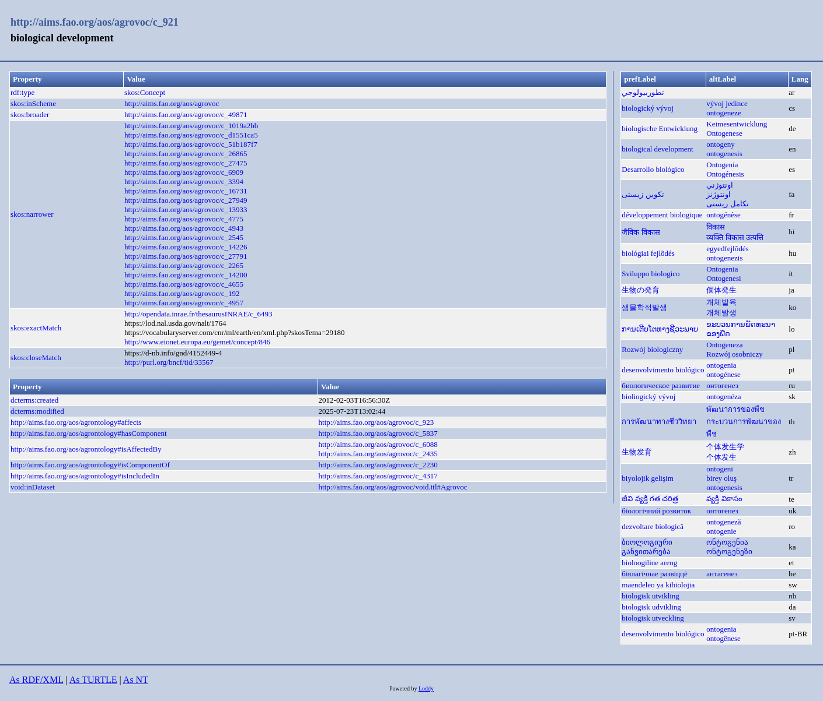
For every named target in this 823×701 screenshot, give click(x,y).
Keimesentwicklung (736, 123)
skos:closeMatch (36, 357)
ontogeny (720, 144)
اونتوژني (719, 185)
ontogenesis (724, 153)
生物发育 (637, 452)
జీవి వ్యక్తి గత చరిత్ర (650, 498)
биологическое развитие (661, 385)
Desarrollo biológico (653, 169)
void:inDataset (33, 486)
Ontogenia (722, 164)
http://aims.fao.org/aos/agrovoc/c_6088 (378, 444)
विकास (715, 227)
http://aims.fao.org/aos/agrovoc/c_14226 (185, 246)
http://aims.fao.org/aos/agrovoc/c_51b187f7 (190, 144)
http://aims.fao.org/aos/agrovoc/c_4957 (183, 302)
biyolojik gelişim (647, 478)
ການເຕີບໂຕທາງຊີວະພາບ (660, 329)
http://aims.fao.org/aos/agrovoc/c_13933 (185, 209)
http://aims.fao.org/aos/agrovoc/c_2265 (183, 265)
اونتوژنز (718, 194)
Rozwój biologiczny (652, 349)
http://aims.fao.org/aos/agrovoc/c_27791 (185, 256)
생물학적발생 (644, 307)
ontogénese (723, 374)
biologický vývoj (647, 108)
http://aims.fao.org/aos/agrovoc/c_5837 (378, 433)
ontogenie (721, 531)
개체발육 (721, 302)
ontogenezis (724, 257)
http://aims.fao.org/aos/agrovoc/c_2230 (378, 464)
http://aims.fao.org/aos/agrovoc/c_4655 (183, 284)
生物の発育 (641, 290)
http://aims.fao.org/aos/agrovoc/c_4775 (183, 218)
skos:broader (30, 114)
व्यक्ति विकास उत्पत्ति (734, 237)
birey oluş (721, 478)
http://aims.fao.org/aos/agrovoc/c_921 (95, 22)
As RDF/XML (36, 680)
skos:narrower (32, 214)
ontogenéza (723, 396)
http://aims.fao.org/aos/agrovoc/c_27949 (185, 200)
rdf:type (22, 92)
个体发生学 (725, 446)
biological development (657, 149)
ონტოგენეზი (729, 551)
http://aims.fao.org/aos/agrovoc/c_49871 (185, 114)
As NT (135, 680)
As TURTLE (93, 680)
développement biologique (662, 214)
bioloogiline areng (649, 562)
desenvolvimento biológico (663, 369)
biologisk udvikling (651, 607)
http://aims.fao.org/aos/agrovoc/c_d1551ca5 (191, 135)
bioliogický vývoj (648, 396)
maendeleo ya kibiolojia (658, 584)
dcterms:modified (37, 411)
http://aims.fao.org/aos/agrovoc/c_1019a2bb (191, 125)
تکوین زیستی (643, 194)
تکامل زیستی (727, 203)
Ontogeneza (724, 344)
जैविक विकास (641, 232)
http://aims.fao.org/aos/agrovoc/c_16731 (185, 190)
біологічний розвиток (656, 510)
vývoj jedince (726, 103)
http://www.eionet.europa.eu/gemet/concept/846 (197, 341)
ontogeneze (723, 112)
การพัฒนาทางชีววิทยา (659, 421)
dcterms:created (34, 400)
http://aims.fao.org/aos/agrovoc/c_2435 (378, 453)
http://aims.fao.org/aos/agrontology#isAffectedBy (86, 449)
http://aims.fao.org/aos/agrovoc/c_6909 (183, 172)
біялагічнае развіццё (655, 573)
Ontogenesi (723, 278)
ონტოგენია (727, 542)
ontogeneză (723, 521)
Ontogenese (724, 133)
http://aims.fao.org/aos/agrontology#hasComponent (89, 433)
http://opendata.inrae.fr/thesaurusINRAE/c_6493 (198, 313)
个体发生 (721, 457)
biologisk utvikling (650, 595)
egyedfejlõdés (727, 248)
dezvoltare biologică (652, 526)
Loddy (426, 688)
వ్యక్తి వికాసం (724, 498)
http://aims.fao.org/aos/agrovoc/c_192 (182, 293)
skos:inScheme (33, 103)
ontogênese (723, 638)
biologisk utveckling (653, 618)
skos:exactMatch (36, 327)
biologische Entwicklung (660, 128)
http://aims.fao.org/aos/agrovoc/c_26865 (185, 153)
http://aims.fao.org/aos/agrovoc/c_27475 (185, 162)
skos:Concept (144, 92)
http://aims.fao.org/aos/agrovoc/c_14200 (185, 274)
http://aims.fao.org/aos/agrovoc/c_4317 (378, 475)
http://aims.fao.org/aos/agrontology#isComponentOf (90, 464)
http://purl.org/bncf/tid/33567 (169, 362)
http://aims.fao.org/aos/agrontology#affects (76, 422)
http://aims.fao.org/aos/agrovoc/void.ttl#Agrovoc (393, 486)
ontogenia (721, 365)
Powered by (404, 688)
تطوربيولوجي (643, 92)
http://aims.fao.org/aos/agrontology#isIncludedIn (85, 475)
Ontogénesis (725, 174)
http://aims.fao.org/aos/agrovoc (171, 103)
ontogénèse (723, 214)
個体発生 (721, 290)
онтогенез (722, 385)
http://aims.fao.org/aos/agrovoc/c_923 (376, 422)
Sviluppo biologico (650, 273)
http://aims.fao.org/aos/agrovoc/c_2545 (183, 237)
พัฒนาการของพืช (735, 409)
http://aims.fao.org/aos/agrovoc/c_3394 (183, 181)
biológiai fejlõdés (648, 253)
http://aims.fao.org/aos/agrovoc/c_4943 (183, 228)
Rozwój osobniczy (734, 354)
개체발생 (721, 312)
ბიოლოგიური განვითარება (647, 547)
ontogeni (719, 468)
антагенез (721, 573)
